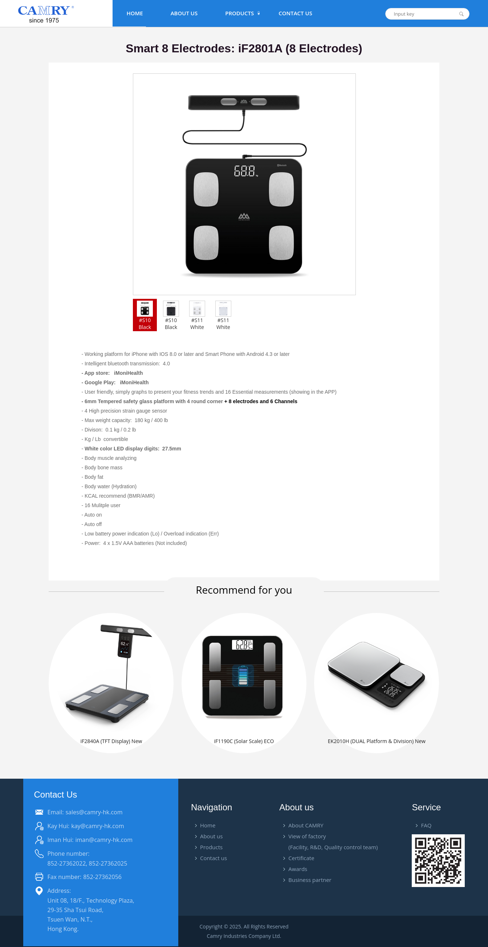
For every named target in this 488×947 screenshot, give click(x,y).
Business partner (309, 879)
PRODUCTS (239, 13)
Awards (297, 868)
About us (211, 836)
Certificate (301, 858)
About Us (184, 13)
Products (211, 847)
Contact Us (295, 13)
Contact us (213, 858)
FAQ (426, 825)
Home (134, 13)
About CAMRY (305, 825)
